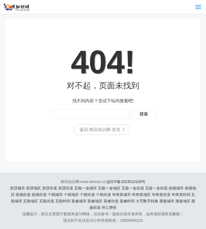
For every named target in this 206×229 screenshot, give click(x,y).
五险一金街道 (133, 188)
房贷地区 (33, 188)
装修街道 (111, 201)
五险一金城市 (85, 188)
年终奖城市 (121, 194)
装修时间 (127, 201)
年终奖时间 (181, 194)
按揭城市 (176, 188)
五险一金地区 (109, 188)
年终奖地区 (141, 194)
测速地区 (182, 201)
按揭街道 (23, 194)
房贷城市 (17, 188)
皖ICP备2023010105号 (126, 181)
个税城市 (55, 194)
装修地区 (94, 201)
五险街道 (46, 201)
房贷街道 (49, 188)
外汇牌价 (109, 207)
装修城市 (78, 201)
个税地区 (71, 194)
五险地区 (30, 201)
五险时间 (62, 201)
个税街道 (87, 194)
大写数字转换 (147, 201)
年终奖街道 (161, 194)
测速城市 (166, 201)
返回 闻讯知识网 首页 (99, 129)
